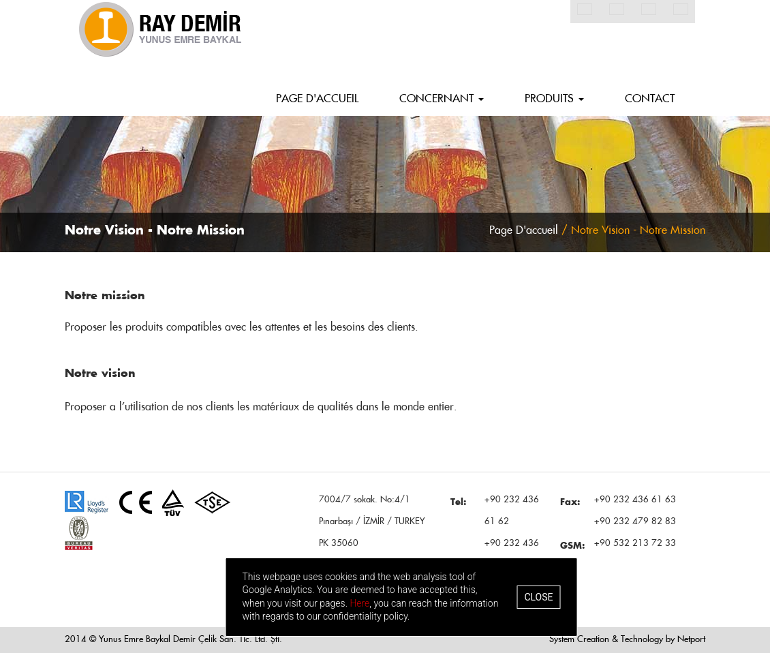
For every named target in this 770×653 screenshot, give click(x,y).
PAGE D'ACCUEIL (317, 99)
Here (359, 603)
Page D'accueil (523, 230)
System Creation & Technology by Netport (627, 640)
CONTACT (650, 99)
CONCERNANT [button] (441, 99)
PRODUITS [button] (554, 99)
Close (538, 597)
